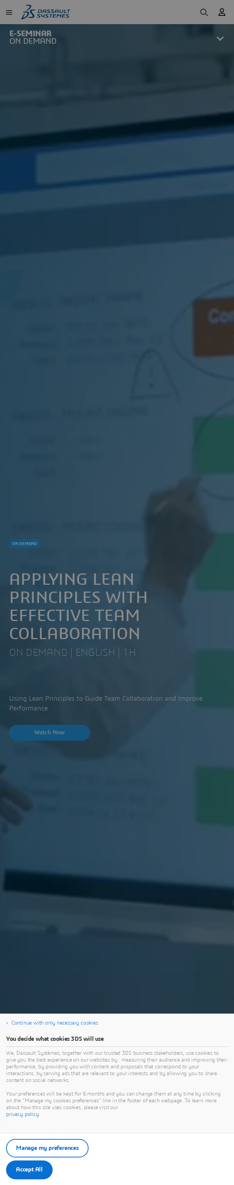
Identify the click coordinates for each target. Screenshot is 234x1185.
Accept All (29, 1170)
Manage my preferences (47, 1148)
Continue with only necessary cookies (54, 1023)
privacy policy (22, 1114)
